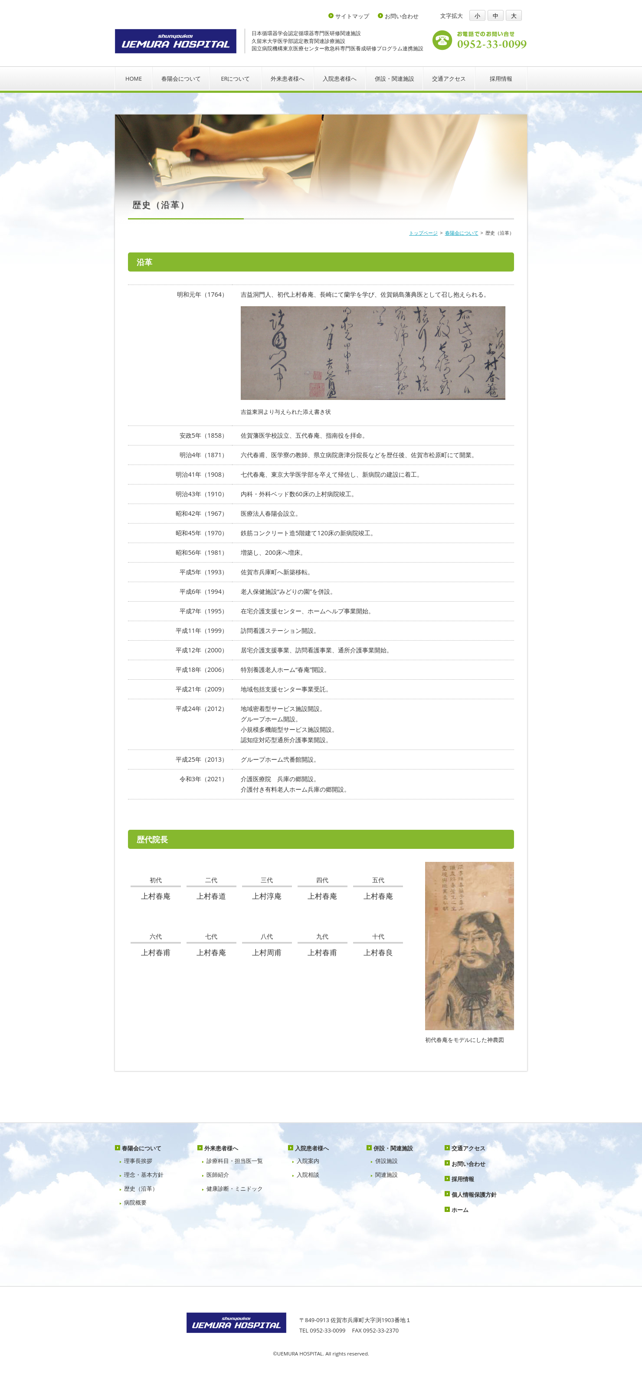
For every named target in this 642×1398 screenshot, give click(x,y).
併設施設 (386, 1161)
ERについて (235, 78)
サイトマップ (352, 16)
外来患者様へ (288, 78)
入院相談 (308, 1175)
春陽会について (181, 78)
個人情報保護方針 (474, 1194)
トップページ (423, 232)
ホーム (460, 1210)
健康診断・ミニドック (234, 1188)
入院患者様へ (340, 78)
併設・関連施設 (394, 78)
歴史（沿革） (141, 1188)
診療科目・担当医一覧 (234, 1161)
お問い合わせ (402, 16)
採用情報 (501, 78)
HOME (133, 78)
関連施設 (386, 1175)
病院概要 (135, 1202)
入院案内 (308, 1161)
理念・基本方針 (144, 1175)
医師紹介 (217, 1175)
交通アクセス (449, 78)
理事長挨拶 (138, 1161)
